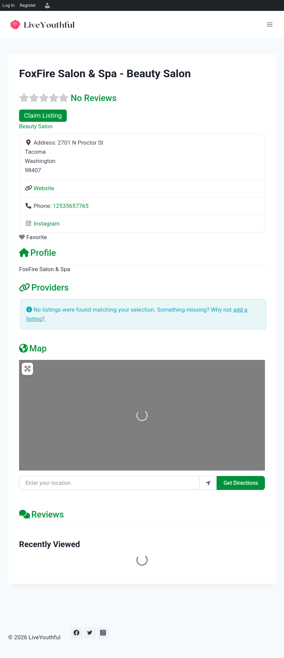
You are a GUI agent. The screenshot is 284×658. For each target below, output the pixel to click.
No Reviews (93, 98)
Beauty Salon (36, 126)
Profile (37, 253)
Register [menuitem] (28, 5)
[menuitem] (46, 5)
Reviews (41, 514)
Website (43, 188)
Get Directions (240, 483)
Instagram (46, 223)
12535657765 (71, 205)
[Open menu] (269, 24)
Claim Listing (43, 115)
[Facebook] (76, 633)
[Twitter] (90, 633)
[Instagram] (103, 633)
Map (33, 348)
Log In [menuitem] (8, 5)
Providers (44, 287)
